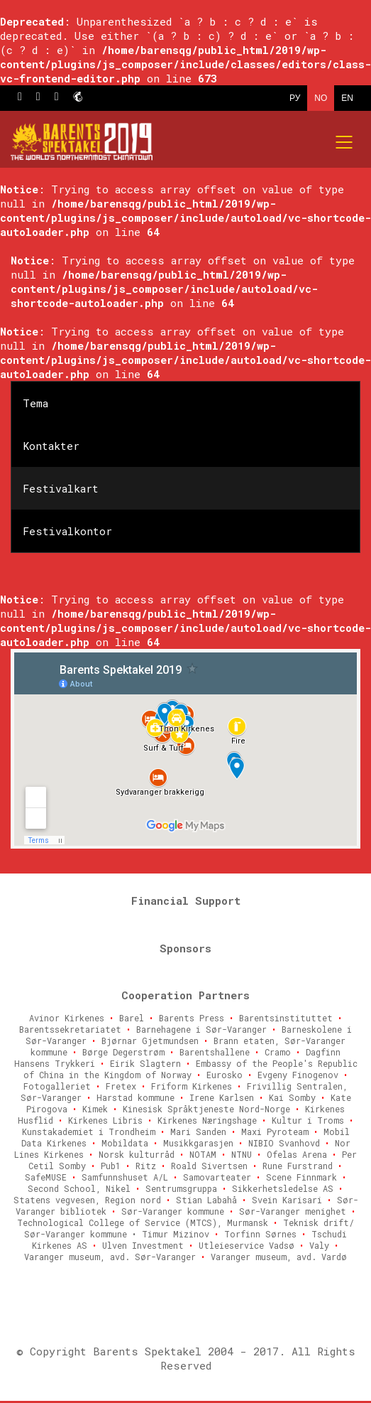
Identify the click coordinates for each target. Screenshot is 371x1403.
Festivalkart (61, 488)
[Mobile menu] (344, 142)
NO (320, 98)
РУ (294, 98)
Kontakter (51, 446)
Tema (35, 403)
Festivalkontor (67, 531)
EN (347, 98)
